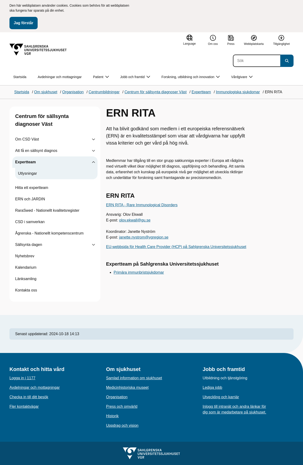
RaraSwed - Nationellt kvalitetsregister (47, 210)
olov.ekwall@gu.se (134, 220)
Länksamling (25, 279)
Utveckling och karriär (221, 397)
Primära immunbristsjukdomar (139, 272)
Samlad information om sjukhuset (134, 378)
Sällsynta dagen (28, 245)
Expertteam (25, 162)
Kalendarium (25, 267)
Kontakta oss (26, 290)
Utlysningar (27, 173)
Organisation (117, 397)
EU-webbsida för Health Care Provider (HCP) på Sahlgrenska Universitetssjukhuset (176, 247)
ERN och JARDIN (30, 199)
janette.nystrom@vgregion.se (143, 237)
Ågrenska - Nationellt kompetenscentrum (49, 233)
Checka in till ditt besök (28, 397)
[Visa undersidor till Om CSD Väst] (93, 139)
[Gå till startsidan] (38, 50)
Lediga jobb (212, 387)
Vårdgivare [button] (242, 77)
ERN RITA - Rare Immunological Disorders (142, 205)
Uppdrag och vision (122, 425)
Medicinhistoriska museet (127, 387)
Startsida (19, 77)
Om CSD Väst (27, 139)
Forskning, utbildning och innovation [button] (190, 77)
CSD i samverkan (30, 222)
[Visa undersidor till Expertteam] (93, 162)
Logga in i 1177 (22, 378)
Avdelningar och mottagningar (60, 77)
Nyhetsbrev (24, 256)
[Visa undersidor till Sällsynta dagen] (93, 245)
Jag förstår (23, 23)
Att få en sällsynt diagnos (36, 151)
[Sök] (256, 61)
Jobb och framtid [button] (135, 77)
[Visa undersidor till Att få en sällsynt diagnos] (93, 151)
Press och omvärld (122, 406)
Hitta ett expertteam (31, 188)
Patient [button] (101, 77)
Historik (112, 416)
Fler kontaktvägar (24, 406)
